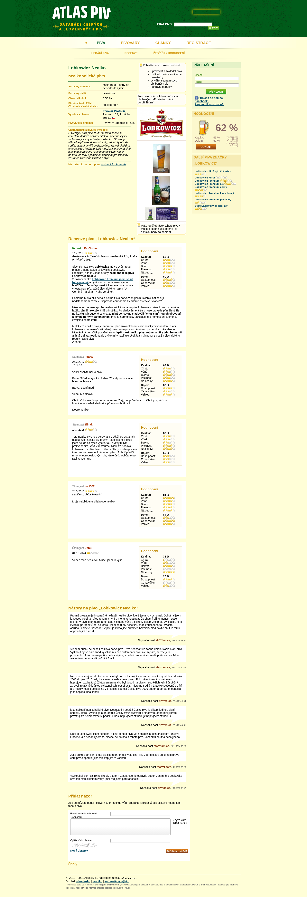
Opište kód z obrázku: (81, 840)
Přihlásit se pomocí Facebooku (209, 99)
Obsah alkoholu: (78, 98)
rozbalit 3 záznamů (113, 164)
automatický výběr (117, 881)
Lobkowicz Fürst (205, 177)
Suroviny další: (77, 93)
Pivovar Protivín (114, 111)
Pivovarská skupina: (80, 122)
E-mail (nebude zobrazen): (84, 813)
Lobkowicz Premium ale (209, 183)
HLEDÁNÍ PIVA (99, 53)
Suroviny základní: (79, 86)
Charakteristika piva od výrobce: (88, 129)
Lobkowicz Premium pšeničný (213, 199)
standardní (83, 881)
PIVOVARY (130, 43)
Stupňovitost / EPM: (83, 104)
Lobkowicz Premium (207, 180)
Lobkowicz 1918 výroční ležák (213, 171)
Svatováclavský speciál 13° (211, 205)
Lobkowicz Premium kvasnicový (214, 193)
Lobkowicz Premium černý (211, 187)
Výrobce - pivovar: (79, 114)
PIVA (101, 43)
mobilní (97, 881)
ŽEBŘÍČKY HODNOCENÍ (169, 53)
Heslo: (198, 81)
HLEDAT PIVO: (163, 24)
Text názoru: (76, 817)
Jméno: (199, 74)
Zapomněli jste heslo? (209, 104)
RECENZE (131, 53)
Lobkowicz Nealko (87, 67)
